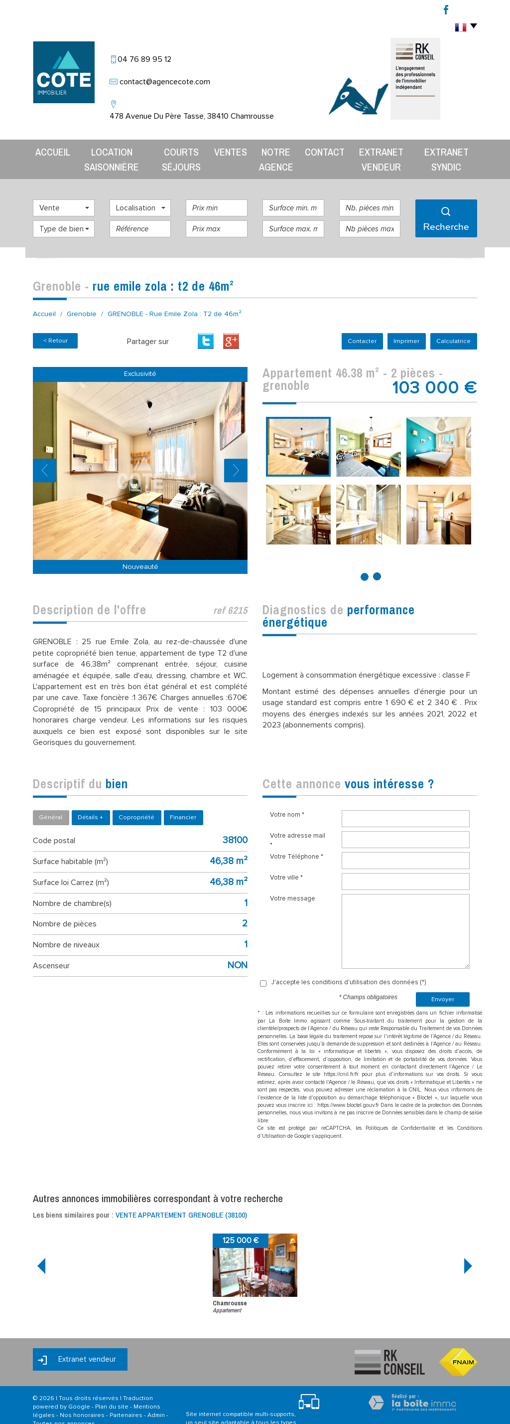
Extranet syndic (451, 149)
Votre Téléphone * (296, 837)
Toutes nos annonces (64, 1404)
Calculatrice (454, 322)
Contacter (366, 322)
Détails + (90, 798)
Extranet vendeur (381, 149)
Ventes (228, 149)
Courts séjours (177, 149)
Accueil (43, 149)
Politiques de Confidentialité (401, 1108)
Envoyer (442, 980)
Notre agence (274, 149)
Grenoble (82, 294)
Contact (324, 149)
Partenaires (126, 1396)
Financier (183, 798)
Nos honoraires (82, 1396)
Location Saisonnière (103, 149)
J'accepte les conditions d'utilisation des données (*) (348, 963)
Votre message (292, 879)
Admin (156, 1396)
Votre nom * (287, 795)
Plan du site (111, 1387)
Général (50, 798)
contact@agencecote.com (165, 82)
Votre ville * (286, 858)
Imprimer (409, 322)
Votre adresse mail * (297, 821)
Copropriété (136, 798)
